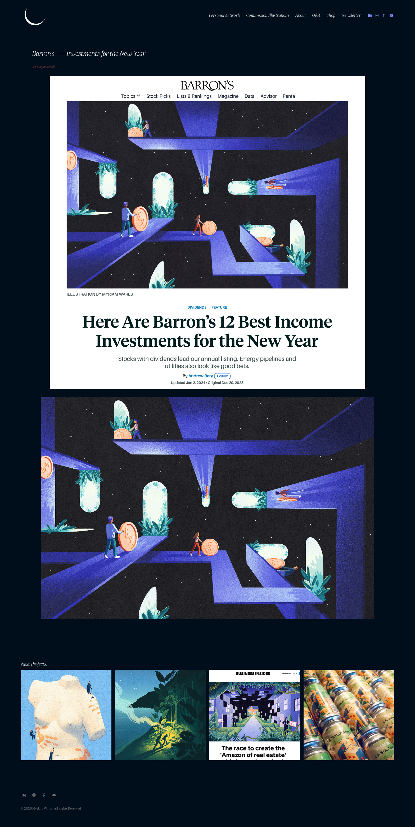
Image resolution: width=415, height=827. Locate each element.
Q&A (316, 15)
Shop (331, 15)
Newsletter (351, 15)
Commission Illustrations (268, 15)
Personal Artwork (224, 15)
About (301, 15)
